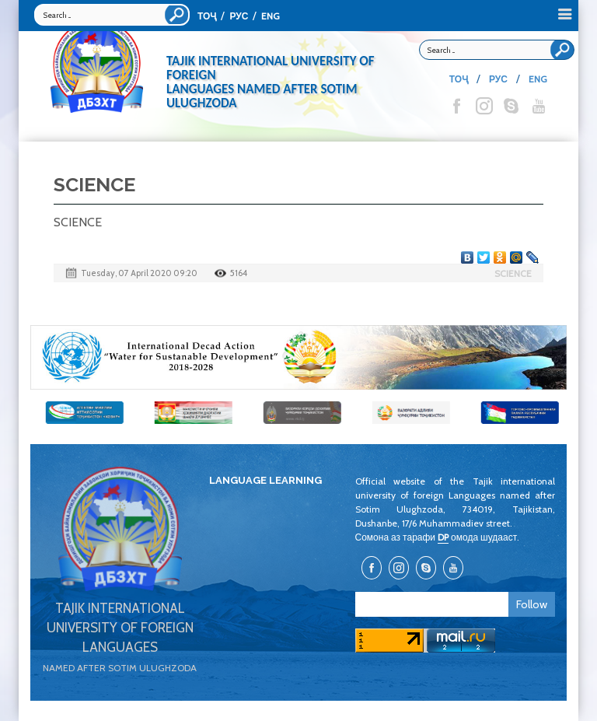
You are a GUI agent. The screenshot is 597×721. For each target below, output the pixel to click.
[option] (298, 357)
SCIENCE (513, 273)
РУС (238, 16)
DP (443, 537)
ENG (270, 16)
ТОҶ (206, 16)
